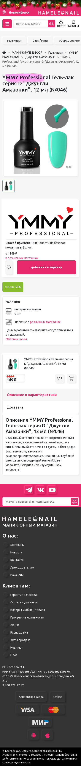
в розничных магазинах (21, 258)
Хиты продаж (20, 640)
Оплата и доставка (24, 602)
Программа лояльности (27, 617)
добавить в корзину (46, 267)
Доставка (15, 407)
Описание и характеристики (32, 395)
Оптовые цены (16, 339)
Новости (16, 552)
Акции (14, 625)
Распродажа (19, 632)
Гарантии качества (23, 595)
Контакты (17, 560)
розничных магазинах (45, 322)
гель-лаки (14, 40)
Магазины (17, 545)
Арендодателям (22, 567)
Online (57, 697)
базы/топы (40, 40)
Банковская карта (31, 697)
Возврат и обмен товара (27, 610)
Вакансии (17, 575)
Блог (13, 655)
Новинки (16, 647)
